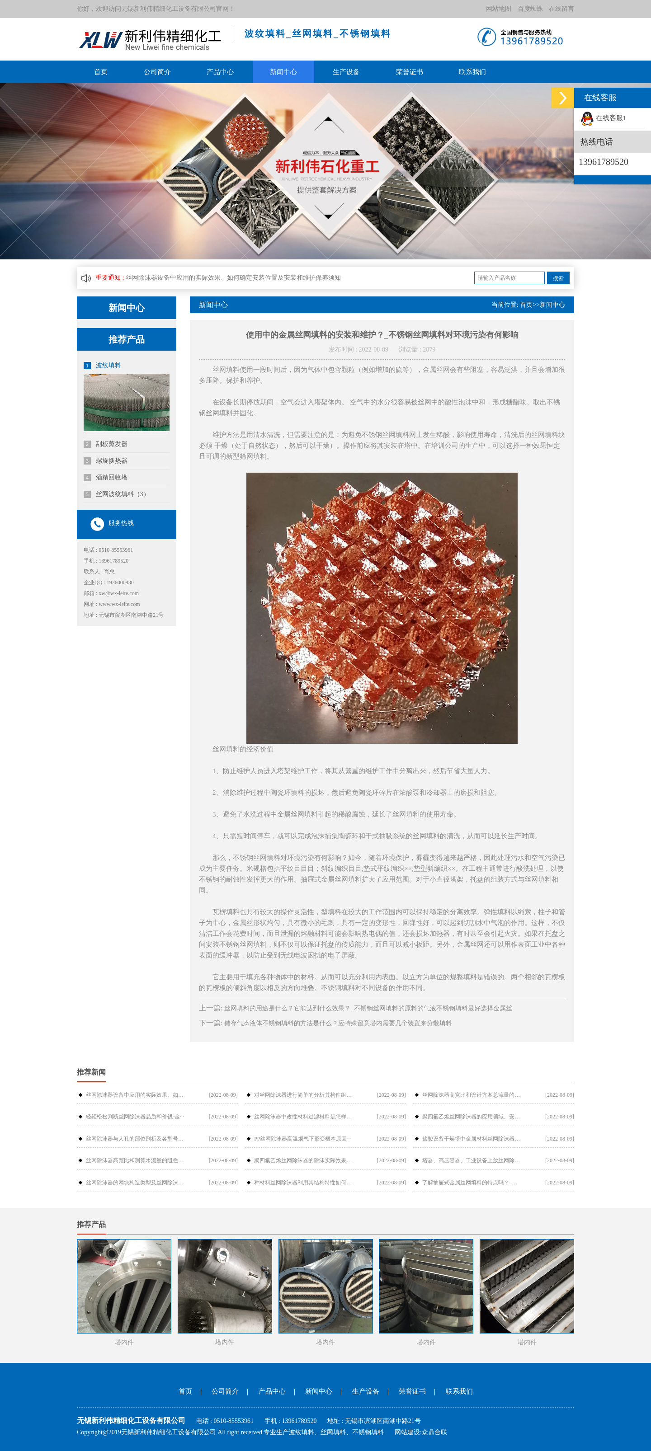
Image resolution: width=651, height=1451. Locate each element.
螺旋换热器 (105, 461)
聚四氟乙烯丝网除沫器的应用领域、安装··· (471, 1116)
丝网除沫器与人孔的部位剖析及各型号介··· (135, 1139)
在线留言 (561, 8)
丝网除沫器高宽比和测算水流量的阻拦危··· (135, 1160)
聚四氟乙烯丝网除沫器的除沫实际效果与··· (303, 1160)
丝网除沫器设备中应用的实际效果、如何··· (135, 1095)
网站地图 (498, 8)
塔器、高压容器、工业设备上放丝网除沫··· (471, 1160)
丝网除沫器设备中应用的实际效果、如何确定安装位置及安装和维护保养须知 (233, 277)
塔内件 (124, 1342)
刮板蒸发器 (105, 444)
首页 (101, 71)
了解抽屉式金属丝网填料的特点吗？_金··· (471, 1182)
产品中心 (220, 71)
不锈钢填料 (368, 1432)
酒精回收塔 (105, 477)
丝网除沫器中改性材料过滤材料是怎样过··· (303, 1116)
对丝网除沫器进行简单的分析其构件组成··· (303, 1095)
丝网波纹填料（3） (117, 494)
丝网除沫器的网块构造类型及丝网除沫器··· (135, 1182)
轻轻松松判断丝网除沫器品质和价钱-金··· (135, 1116)
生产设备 (346, 71)
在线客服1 (603, 118)
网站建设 (407, 1432)
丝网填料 (333, 1432)
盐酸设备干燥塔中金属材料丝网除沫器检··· (471, 1139)
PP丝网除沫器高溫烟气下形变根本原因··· (302, 1139)
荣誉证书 (409, 71)
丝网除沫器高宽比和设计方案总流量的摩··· (471, 1095)
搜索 (558, 278)
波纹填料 (102, 365)
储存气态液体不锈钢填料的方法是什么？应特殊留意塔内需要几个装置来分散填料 (338, 1023)
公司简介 (157, 71)
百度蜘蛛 (530, 8)
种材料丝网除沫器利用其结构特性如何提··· (303, 1182)
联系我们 (472, 71)
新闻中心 (283, 71)
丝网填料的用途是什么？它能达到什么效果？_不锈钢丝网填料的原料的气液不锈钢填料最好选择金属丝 (368, 1008)
